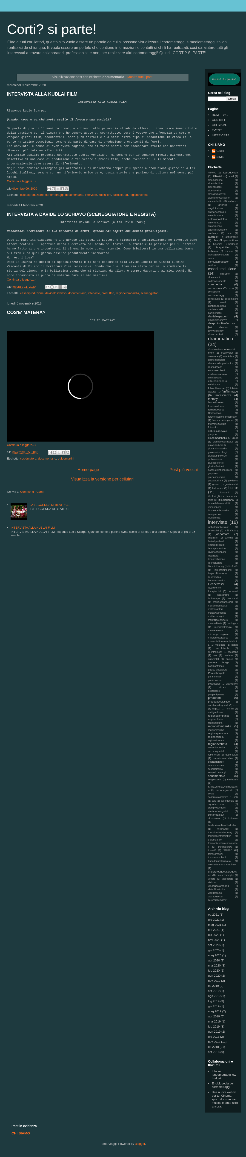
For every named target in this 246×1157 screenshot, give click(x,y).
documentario (74, 194)
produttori (108, 293)
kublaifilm (105, 194)
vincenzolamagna (218, 885)
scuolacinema (215, 769)
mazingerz (232, 623)
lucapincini (214, 591)
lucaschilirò (223, 595)
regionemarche (216, 730)
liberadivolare (215, 563)
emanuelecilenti (216, 370)
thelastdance (215, 839)
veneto (211, 879)
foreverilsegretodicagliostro (222, 417)
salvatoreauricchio (223, 758)
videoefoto (227, 879)
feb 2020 (214, 970)
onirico (229, 659)
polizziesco (214, 691)
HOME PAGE (221, 115)
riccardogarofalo (216, 751)
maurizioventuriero (218, 620)
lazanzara (213, 555)
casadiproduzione (32, 194)
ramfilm (230, 708)
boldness (233, 244)
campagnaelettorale (218, 254)
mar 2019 (214, 1021)
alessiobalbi (215, 200)
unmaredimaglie (225, 875)
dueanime (213, 356)
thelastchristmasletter (219, 836)
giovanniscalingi (217, 452)
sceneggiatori (149, 293)
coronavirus (215, 288)
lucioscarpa (120, 194)
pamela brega (218, 662)
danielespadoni (218, 316)
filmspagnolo (214, 413)
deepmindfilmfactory (221, 323)
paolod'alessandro (217, 669)
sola (236, 797)
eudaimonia (214, 384)
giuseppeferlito (216, 463)
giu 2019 (214, 1006)
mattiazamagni (216, 616)
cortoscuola (214, 299)
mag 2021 (214, 924)
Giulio (220, 150)
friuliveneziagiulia (217, 424)
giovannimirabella (217, 448)
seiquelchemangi (217, 772)
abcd (231, 176)
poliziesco (223, 687)
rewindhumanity (216, 747)
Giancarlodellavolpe (222, 441)
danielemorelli (215, 309)
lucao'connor (215, 587)
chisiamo (225, 273)
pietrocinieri (232, 683)
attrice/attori (232, 237)
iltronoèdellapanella (218, 510)
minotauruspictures (218, 637)
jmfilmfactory (231, 530)
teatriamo (233, 818)
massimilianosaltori (218, 605)
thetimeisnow (225, 847)
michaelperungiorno (218, 634)
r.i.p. (235, 705)
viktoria (212, 882)
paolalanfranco (216, 666)
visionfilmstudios (217, 889)
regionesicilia (216, 736)
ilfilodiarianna (226, 499)
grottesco (233, 480)
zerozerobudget (216, 900)
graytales (213, 473)
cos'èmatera (28, 458)
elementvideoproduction (220, 363)
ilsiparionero (214, 507)
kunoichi (228, 537)
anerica (222, 204)
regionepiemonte (218, 733)
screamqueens (216, 765)
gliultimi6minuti (216, 466)
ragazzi (216, 708)
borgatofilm (222, 247)
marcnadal (232, 598)
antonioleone (215, 226)
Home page (88, 469)
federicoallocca (216, 406)
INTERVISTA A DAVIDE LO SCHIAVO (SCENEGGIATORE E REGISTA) (81, 214)
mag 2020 (214, 955)
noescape (233, 652)
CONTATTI (219, 120)
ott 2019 (213, 985)
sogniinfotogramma (218, 797)
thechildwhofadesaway (220, 832)
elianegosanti (215, 367)
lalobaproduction (217, 548)
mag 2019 (214, 1011)
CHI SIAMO (219, 125)
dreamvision (227, 352)
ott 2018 (213, 1047)
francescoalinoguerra (223, 420)
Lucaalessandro (216, 580)
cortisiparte (214, 291)
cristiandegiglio (217, 305)
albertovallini (214, 190)
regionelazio (215, 719)
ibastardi (224, 492)
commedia (215, 284)
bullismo (213, 250)
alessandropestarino (219, 197)
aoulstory (213, 233)
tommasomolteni (217, 857)
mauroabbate (215, 623)
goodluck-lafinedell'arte (220, 470)
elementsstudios (216, 360)
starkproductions (217, 807)
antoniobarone (215, 215)
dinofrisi (223, 327)
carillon (212, 265)
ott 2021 (213, 914)
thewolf (212, 850)
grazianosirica (215, 480)
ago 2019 (214, 996)
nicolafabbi (222, 648)
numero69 (213, 659)
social (211, 793)
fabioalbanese (216, 388)
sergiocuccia (214, 779)
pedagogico (214, 683)
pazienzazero (215, 680)
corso (231, 288)
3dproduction (230, 172)
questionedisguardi (218, 705)
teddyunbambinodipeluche (222, 825)
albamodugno (215, 180)
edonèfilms (228, 356)
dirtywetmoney (215, 331)
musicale (220, 644)
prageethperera (216, 694)
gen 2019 (214, 1031)
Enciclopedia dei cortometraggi (223, 1085)
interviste (91, 194)
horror (233, 488)
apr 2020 (214, 960)
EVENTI (217, 130)
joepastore (223, 534)
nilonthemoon (215, 652)
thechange (223, 829)
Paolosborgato (216, 672)
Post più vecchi (184, 469)
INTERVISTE (220, 135)
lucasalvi (233, 591)
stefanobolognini (218, 811)
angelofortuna (215, 208)
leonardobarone (216, 559)
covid (223, 302)
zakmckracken (215, 896)
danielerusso (215, 313)
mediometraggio (223, 627)
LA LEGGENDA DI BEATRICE (49, 505)
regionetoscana (216, 740)
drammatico (220, 338)
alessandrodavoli (217, 194)
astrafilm (213, 236)
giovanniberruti (217, 444)
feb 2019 (214, 1026)
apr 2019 (214, 1016)
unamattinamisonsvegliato (222, 864)
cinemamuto (214, 277)
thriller (227, 850)
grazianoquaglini (217, 477)
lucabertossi (216, 584)
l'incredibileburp (216, 545)
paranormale (214, 676)
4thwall (217, 176)
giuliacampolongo (217, 455)
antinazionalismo (217, 212)
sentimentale (216, 776)
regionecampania (218, 715)
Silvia (219, 156)
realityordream (215, 712)
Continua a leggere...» (21, 181)
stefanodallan (216, 814)
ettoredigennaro (217, 380)
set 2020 (214, 945)
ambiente (233, 201)
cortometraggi (54, 194)
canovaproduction (218, 261)
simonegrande (224, 789)
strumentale (214, 818)
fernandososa (216, 409)
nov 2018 (214, 1041)
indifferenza (214, 517)
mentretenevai (215, 630)
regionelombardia (127, 293)
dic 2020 (213, 935)
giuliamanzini (215, 459)
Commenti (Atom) (32, 491)
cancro (211, 258)
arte (230, 233)
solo (214, 801)
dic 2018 (213, 1036)
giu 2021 (214, 919)
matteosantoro (215, 609)
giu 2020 (214, 950)
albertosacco (215, 187)
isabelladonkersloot (218, 527)
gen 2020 (214, 975)
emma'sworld (215, 377)
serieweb (232, 779)
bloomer (217, 244)
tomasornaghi (215, 854)
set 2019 (214, 991)
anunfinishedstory (217, 229)
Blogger (140, 1143)
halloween (217, 488)
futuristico (213, 427)
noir (215, 655)
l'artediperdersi (216, 541)
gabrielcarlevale (217, 430)
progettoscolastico (219, 701)
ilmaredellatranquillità (219, 503)
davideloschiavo (56, 293)
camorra (229, 251)
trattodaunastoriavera (219, 861)
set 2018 (214, 1052)
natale (235, 645)
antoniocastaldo (217, 218)
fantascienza (223, 395)
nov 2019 (214, 980)
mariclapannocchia (223, 602)
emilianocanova (217, 373)
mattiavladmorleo (217, 613)
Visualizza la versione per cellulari (102, 479)
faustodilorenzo (216, 402)
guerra (215, 484)
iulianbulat (213, 530)
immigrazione (215, 514)
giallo (235, 438)
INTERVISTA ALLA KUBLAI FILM (42, 94)
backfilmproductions (226, 240)
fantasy (213, 399)
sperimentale (228, 801)
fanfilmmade (230, 391)
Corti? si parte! (52, 29)
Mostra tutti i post (139, 77)
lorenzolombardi (223, 570)
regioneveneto (138, 194)
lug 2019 (214, 1001)
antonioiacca (214, 222)
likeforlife (233, 566)
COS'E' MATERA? (26, 312)
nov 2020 (214, 940)
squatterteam (216, 804)
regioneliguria (215, 723)
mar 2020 (214, 965)
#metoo (212, 172)
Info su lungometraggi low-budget (224, 1074)
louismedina (214, 577)
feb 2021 (214, 929)
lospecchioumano (217, 573)
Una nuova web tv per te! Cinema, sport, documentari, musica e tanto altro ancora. (225, 1099)
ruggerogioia (231, 754)
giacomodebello (217, 437)
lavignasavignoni (217, 552)
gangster (212, 434)
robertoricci (214, 754)
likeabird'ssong (216, 566)
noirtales (228, 655)
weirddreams (215, 893)
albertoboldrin (215, 183)
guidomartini (66, 458)
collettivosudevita (217, 281)
